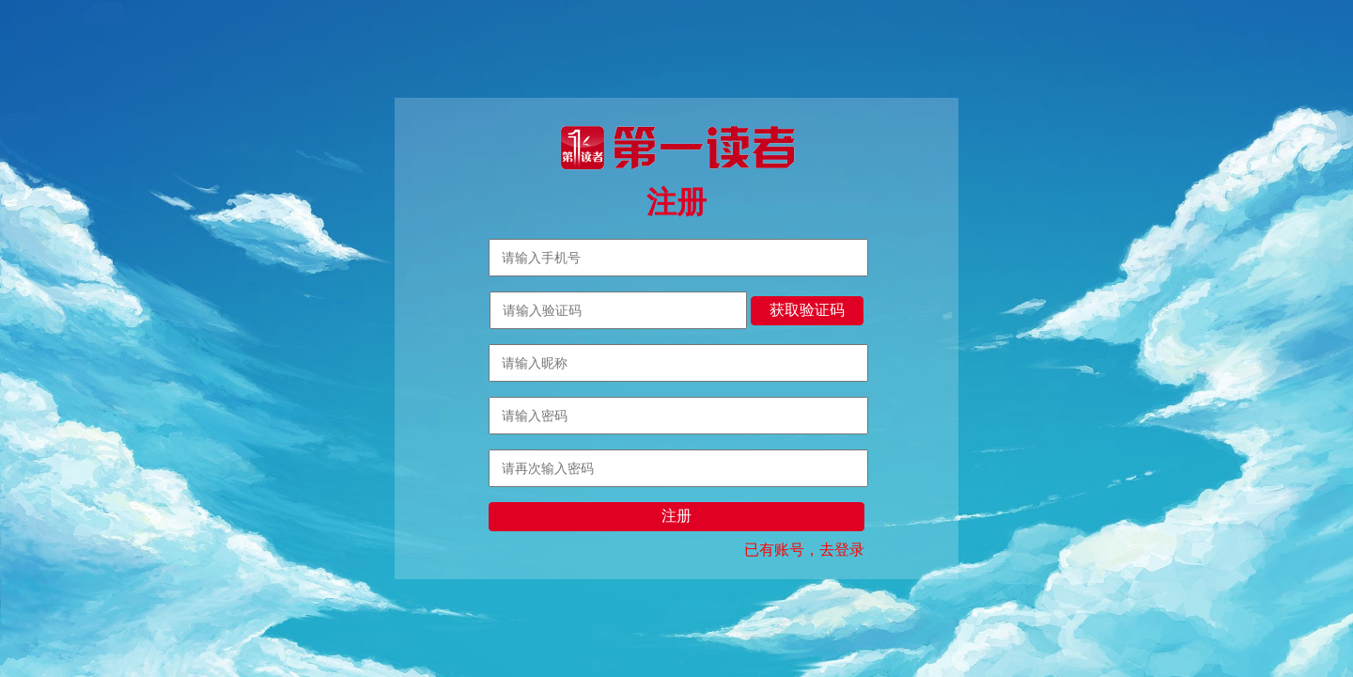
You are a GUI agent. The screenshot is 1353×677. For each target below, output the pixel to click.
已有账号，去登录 (804, 550)
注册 (676, 516)
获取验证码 (807, 310)
